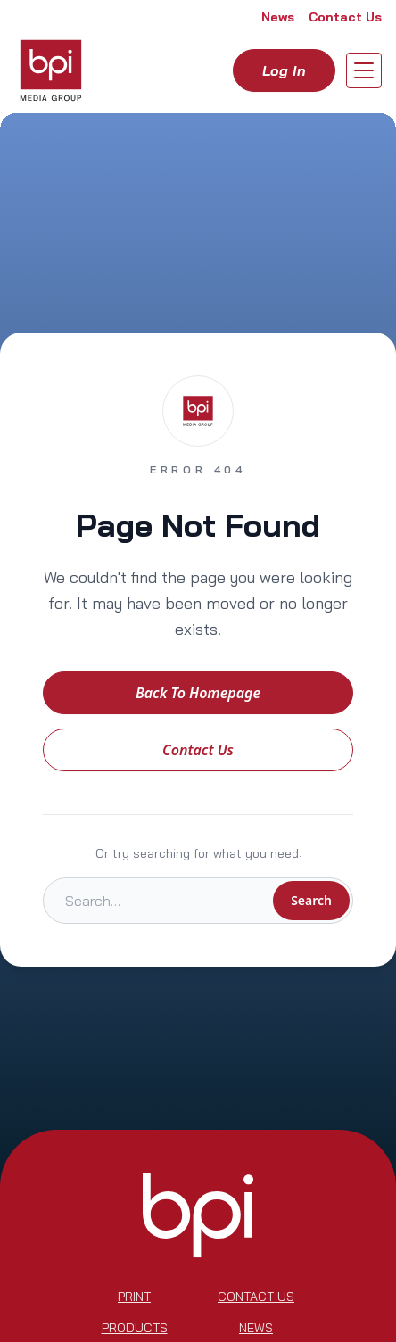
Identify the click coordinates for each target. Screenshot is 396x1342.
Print (134, 1296)
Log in (284, 70)
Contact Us (345, 17)
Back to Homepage (198, 693)
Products (135, 1328)
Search (311, 900)
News (277, 17)
